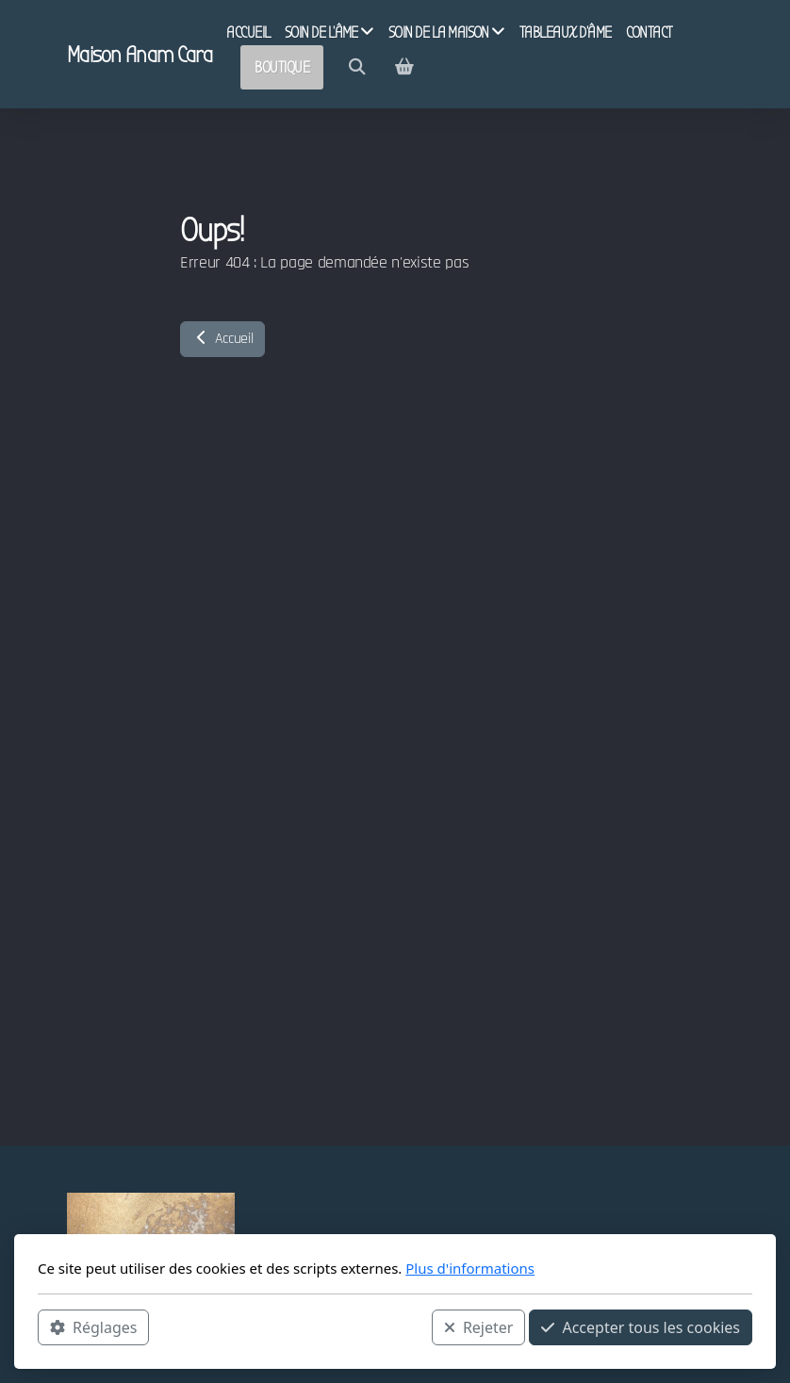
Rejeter (479, 1327)
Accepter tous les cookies (640, 1327)
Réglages (93, 1327)
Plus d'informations (470, 1268)
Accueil (222, 339)
